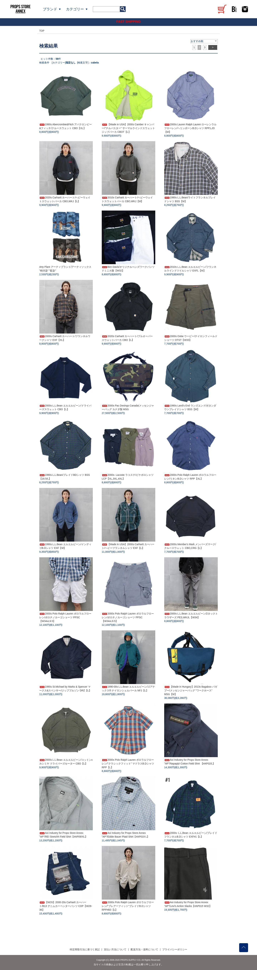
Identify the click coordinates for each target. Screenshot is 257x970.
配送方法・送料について (144, 949)
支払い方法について (115, 949)
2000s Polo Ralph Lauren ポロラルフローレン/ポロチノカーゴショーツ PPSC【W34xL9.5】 (65, 617)
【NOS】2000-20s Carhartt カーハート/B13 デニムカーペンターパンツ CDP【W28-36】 (65, 906)
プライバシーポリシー (174, 949)
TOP (41, 30)
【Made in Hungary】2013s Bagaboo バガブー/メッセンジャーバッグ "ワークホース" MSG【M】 (190, 690)
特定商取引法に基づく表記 (85, 949)
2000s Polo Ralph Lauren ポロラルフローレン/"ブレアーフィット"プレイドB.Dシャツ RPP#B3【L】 (128, 906)
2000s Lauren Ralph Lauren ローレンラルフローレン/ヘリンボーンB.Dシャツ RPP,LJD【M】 (190, 128)
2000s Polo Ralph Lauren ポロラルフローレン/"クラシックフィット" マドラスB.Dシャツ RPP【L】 (128, 763)
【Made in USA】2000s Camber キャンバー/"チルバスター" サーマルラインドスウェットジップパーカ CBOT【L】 (128, 128)
